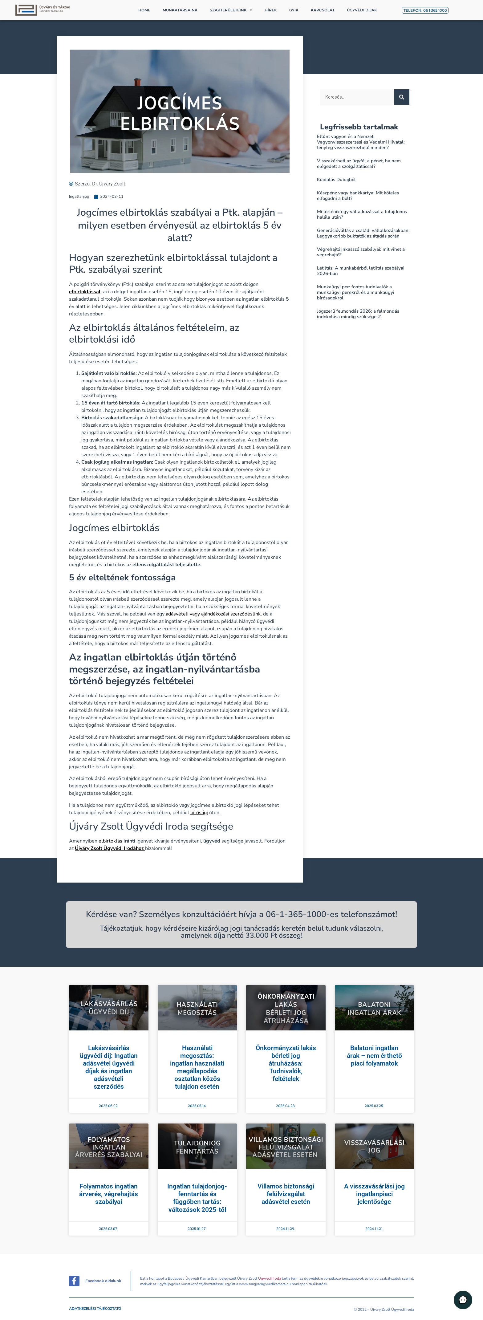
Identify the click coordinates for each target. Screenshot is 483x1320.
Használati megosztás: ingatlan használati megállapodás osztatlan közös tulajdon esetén (197, 1067)
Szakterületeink (231, 10)
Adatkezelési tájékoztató (95, 1308)
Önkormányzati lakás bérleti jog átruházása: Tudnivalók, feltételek (286, 1063)
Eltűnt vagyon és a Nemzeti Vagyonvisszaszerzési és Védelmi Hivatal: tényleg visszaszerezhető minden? (361, 142)
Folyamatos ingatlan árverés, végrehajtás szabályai (108, 1194)
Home (144, 10)
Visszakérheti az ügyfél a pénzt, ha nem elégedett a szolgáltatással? (359, 163)
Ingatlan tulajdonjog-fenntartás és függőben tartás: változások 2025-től (197, 1198)
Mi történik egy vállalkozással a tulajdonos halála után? (362, 214)
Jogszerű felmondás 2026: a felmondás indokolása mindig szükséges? (358, 314)
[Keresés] (401, 97)
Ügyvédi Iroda (269, 1278)
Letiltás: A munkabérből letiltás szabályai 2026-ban (360, 271)
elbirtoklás (110, 841)
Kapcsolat (323, 10)
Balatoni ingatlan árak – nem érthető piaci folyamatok (374, 1055)
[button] (464, 1301)
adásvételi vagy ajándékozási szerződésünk (213, 614)
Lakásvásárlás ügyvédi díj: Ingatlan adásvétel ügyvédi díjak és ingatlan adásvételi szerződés (109, 1067)
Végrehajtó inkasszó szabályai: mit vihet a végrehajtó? (361, 252)
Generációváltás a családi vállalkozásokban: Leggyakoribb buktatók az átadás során (363, 233)
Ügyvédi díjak (362, 10)
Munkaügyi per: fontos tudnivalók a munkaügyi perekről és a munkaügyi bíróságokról (355, 292)
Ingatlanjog (79, 196)
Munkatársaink (180, 10)
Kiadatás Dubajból (336, 180)
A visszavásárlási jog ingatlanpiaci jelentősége (374, 1194)
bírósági (199, 812)
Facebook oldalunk (103, 1280)
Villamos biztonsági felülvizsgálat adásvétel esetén (286, 1194)
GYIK (293, 10)
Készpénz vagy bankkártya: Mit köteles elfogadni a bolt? (358, 195)
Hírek (271, 10)
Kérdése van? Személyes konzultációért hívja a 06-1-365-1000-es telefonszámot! (241, 914)
